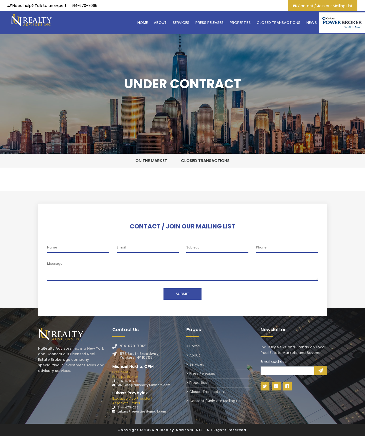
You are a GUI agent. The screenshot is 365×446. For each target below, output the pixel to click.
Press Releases (209, 22)
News (311, 22)
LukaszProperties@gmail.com (141, 421)
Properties (240, 22)
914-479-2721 (128, 417)
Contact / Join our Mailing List (324, 6)
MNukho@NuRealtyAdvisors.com (143, 395)
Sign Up (320, 380)
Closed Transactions (278, 22)
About (160, 22)
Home (142, 22)
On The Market (155, 165)
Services (181, 22)
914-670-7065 (84, 5)
